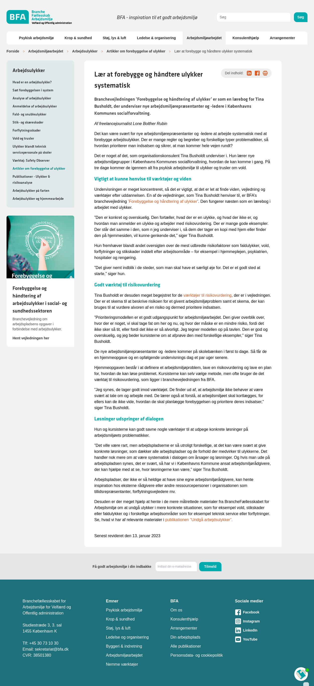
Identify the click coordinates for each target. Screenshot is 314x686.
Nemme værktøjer (122, 664)
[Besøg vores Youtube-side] (263, 639)
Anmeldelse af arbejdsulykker (35, 106)
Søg (300, 17)
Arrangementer (282, 38)
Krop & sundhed (78, 38)
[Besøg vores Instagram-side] (263, 621)
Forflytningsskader (27, 130)
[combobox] (253, 17)
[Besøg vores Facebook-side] (263, 612)
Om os (176, 610)
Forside (13, 51)
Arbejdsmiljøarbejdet (204, 38)
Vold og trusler (23, 138)
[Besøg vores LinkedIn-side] (263, 630)
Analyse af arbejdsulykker (32, 98)
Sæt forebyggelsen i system (33, 90)
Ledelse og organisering (127, 637)
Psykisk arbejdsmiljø (36, 38)
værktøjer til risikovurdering (207, 295)
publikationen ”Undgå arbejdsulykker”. (199, 520)
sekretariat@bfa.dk (52, 649)
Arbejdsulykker (85, 51)
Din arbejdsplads (185, 637)
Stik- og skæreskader (28, 122)
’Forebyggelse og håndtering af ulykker (162, 201)
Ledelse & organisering (156, 38)
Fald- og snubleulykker (29, 114)
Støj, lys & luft (114, 38)
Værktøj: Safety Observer (31, 160)
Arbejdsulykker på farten (31, 190)
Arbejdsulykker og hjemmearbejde (38, 198)
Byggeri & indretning (124, 646)
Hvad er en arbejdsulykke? (32, 82)
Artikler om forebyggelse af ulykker (136, 51)
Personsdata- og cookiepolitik (197, 655)
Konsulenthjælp (245, 38)
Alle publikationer (186, 646)
